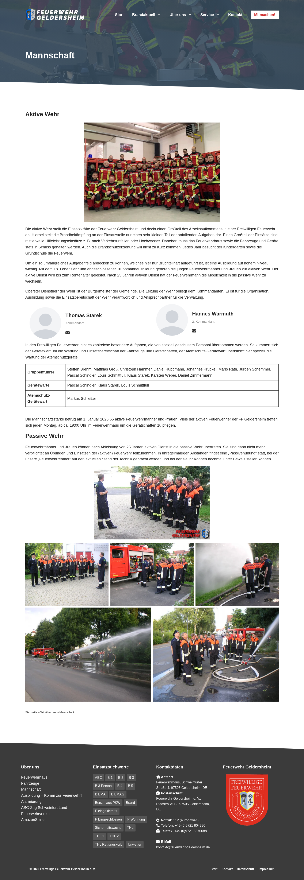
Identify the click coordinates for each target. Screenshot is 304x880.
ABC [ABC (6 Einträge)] (98, 777)
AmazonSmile (33, 820)
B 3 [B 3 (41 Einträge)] (131, 777)
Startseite (31, 712)
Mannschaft (31, 789)
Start (119, 15)
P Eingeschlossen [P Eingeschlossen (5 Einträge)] (108, 819)
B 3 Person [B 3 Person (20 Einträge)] (103, 786)
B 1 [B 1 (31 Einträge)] (110, 777)
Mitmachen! (264, 15)
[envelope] (67, 332)
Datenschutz (245, 869)
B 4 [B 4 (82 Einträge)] (119, 786)
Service (212, 15)
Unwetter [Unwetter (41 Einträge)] (134, 844)
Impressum (266, 869)
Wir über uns (48, 712)
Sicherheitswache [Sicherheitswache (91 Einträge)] (108, 827)
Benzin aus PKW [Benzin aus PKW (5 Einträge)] (107, 803)
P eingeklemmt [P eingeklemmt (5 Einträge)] (106, 811)
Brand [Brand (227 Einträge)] (130, 803)
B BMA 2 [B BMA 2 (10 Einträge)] (117, 794)
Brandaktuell (148, 15)
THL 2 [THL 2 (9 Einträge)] (114, 836)
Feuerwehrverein (35, 814)
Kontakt (235, 15)
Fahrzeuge (30, 783)
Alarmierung (31, 801)
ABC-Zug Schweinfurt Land (44, 808)
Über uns (183, 15)
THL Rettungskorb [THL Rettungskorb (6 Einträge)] (108, 844)
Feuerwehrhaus (34, 777)
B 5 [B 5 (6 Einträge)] (130, 786)
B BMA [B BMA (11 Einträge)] (100, 794)
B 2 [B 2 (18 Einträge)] (120, 777)
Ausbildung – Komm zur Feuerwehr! (51, 795)
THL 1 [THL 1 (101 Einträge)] (99, 836)
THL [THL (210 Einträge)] (130, 827)
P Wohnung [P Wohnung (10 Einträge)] (136, 819)
